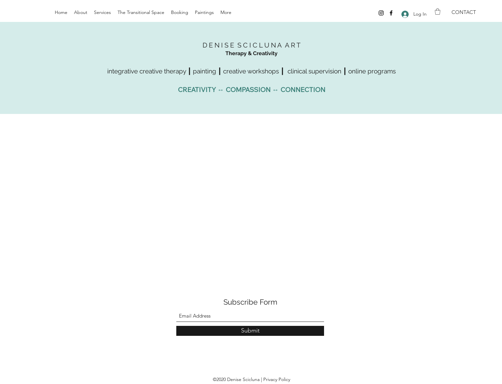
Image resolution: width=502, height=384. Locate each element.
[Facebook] (391, 13)
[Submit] (250, 331)
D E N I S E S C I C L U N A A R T (251, 45)
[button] (437, 11)
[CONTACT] (464, 12)
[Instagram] (381, 13)
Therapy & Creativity (251, 53)
